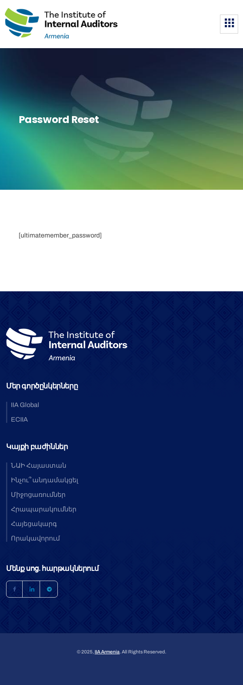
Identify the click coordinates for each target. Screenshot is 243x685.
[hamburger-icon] (229, 24)
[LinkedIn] (32, 589)
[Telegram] (49, 589)
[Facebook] (14, 589)
